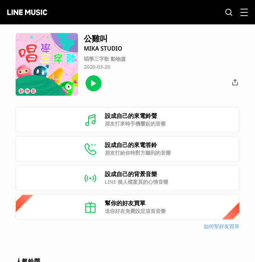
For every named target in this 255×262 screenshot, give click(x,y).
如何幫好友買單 (221, 226)
